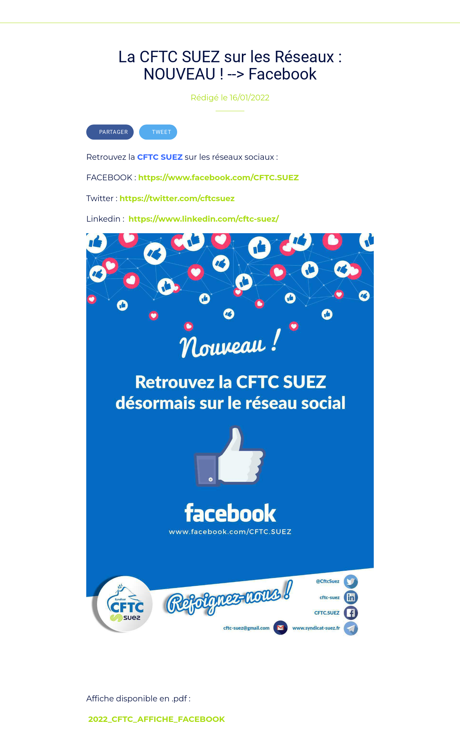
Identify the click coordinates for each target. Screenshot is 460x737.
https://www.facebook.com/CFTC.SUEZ (218, 177)
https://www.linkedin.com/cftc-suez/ (203, 219)
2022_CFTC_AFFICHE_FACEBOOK (156, 719)
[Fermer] (11, 11)
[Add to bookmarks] (365, 132)
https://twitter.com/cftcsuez (177, 198)
